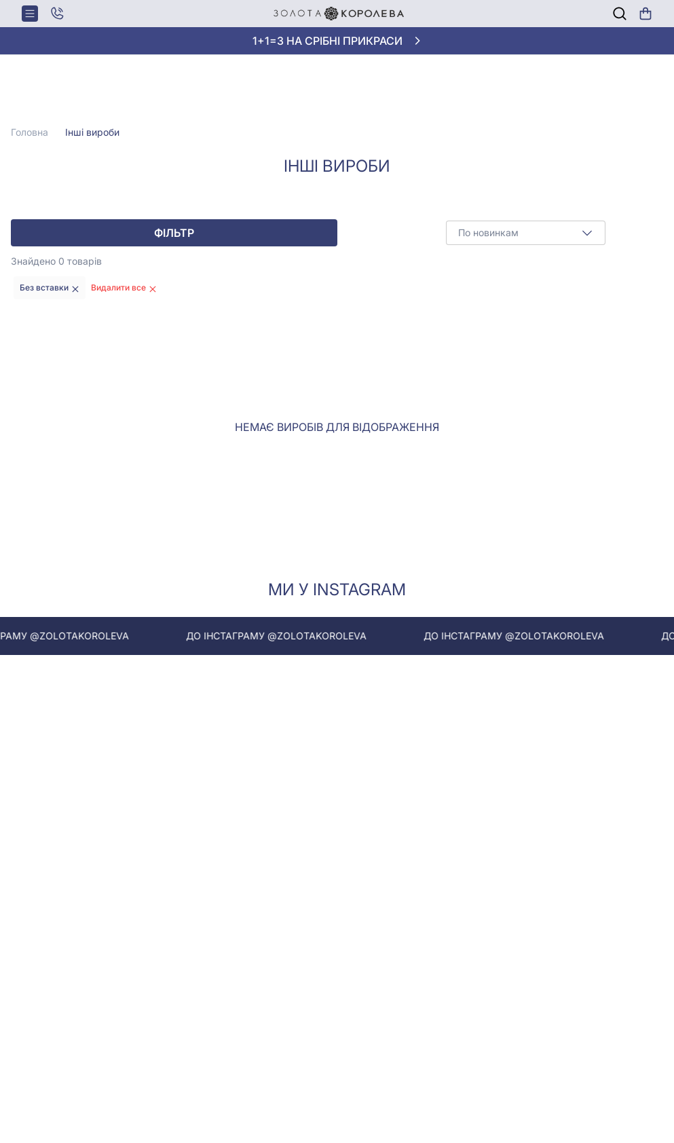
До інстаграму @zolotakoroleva (286, 635)
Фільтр (174, 233)
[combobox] (525, 233)
